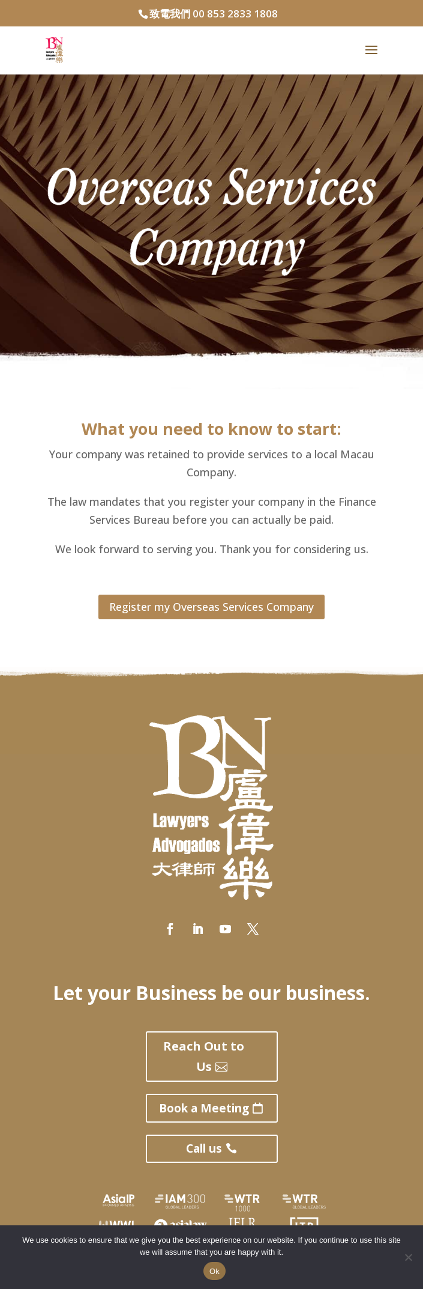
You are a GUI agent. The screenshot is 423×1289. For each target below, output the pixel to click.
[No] (408, 1257)
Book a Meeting (204, 1108)
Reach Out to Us (203, 1056)
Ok (214, 1271)
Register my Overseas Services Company (211, 606)
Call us (204, 1148)
